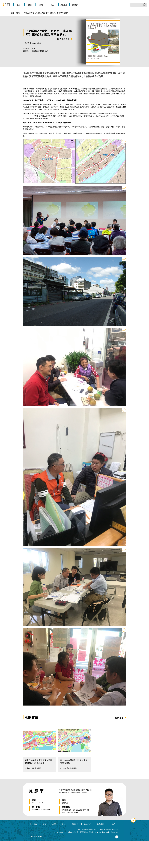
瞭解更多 (119, 717)
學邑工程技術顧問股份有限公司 (88, 829)
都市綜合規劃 (36, 43)
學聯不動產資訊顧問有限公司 (109, 829)
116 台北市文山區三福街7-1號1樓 (82, 832)
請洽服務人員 (63, 39)
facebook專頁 (116, 837)
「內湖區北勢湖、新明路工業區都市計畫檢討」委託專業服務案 (45, 13)
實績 (18, 13)
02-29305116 (60, 832)
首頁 (12, 13)
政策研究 (26, 43)
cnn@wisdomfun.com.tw (41, 809)
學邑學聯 (6, 5)
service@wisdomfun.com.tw (108, 832)
